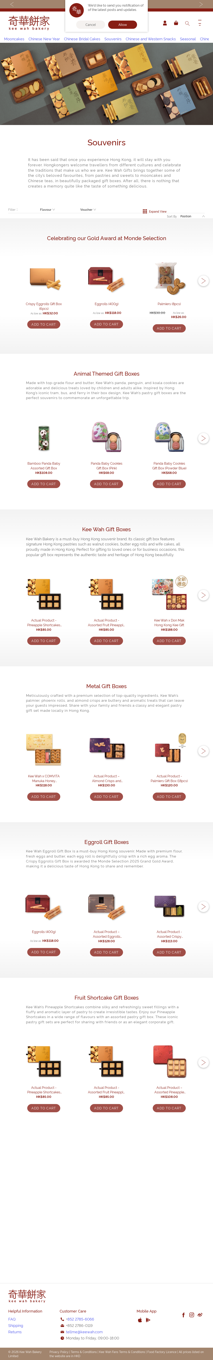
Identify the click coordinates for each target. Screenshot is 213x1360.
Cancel (90, 24)
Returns (15, 1331)
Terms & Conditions (84, 1352)
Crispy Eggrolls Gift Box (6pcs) (44, 327)
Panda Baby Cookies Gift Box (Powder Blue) (169, 509)
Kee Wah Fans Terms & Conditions (122, 1352)
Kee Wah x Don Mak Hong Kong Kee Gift (169, 690)
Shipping (15, 1325)
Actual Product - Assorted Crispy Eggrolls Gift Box (169, 1050)
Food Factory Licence (161, 1352)
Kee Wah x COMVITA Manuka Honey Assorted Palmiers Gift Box (44, 870)
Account (164, 23)
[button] (203, 291)
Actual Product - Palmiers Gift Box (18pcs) (169, 870)
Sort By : (172, 218)
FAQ (11, 1318)
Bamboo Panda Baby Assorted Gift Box (43, 509)
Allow (122, 24)
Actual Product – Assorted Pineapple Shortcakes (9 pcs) (169, 1230)
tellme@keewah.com (84, 1331)
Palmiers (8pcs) (169, 327)
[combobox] (187, 23)
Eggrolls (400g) (106, 327)
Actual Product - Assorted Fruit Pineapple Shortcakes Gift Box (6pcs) (106, 690)
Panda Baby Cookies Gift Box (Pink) (106, 507)
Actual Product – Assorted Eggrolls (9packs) (106, 1050)
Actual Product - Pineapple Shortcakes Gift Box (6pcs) (43, 690)
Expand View (155, 209)
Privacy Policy (59, 1352)
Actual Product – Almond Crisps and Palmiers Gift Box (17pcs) (106, 870)
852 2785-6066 (80, 1318)
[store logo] (29, 23)
